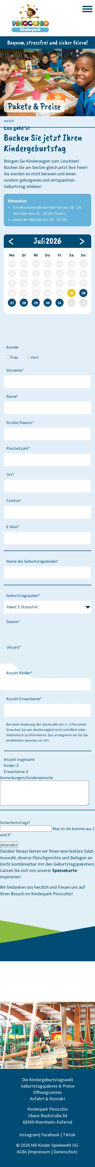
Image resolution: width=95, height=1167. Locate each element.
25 (71, 292)
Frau (14, 357)
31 (60, 302)
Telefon (15, 500)
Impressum (39, 1152)
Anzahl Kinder (19, 672)
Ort (11, 474)
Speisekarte (64, 870)
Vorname (15, 370)
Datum (14, 621)
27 (12, 302)
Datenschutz (66, 1152)
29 (36, 302)
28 (24, 302)
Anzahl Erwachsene (24, 698)
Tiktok (69, 1135)
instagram (29, 1135)
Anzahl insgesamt (19, 759)
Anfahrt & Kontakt (47, 1099)
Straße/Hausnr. (20, 422)
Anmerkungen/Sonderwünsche (26, 777)
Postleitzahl (18, 448)
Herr (35, 357)
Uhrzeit (15, 647)
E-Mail (14, 526)
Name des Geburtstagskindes (32, 561)
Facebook (50, 1135)
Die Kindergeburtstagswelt (47, 1080)
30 (48, 302)
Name (13, 396)
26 (83, 292)
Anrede (12, 347)
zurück (9, 120)
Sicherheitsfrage (15, 822)
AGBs (22, 1152)
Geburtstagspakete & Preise (47, 1086)
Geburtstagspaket (23, 595)
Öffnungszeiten (47, 1092)
